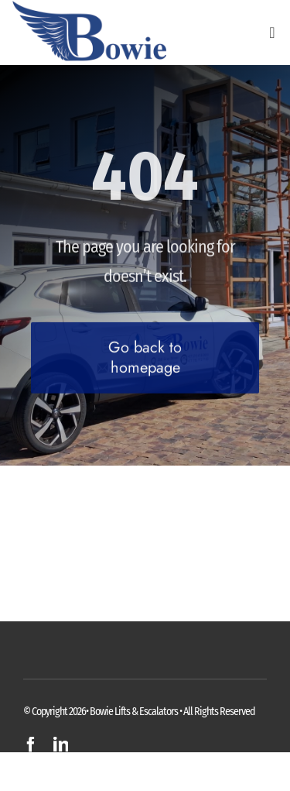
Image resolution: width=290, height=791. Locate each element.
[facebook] (30, 744)
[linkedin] (60, 744)
